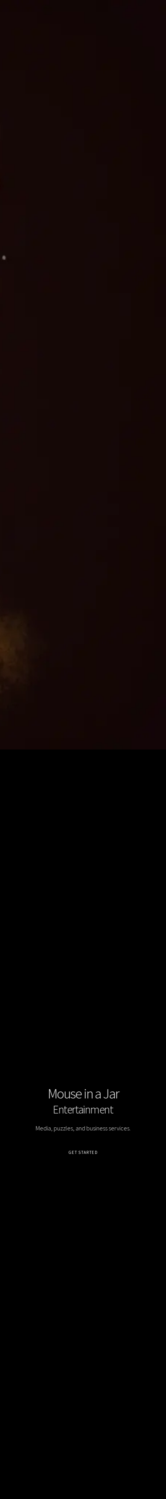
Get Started (83, 1152)
